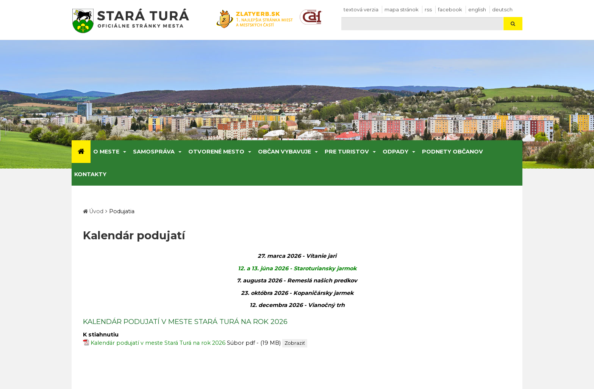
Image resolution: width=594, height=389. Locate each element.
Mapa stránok (402, 9)
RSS (428, 9)
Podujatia (121, 211)
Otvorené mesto (216, 151)
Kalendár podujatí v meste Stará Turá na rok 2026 (158, 342)
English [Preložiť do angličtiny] (477, 9)
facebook (450, 9)
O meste (106, 151)
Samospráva (154, 151)
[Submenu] (124, 151)
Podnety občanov (452, 151)
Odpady (395, 151)
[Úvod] (81, 151)
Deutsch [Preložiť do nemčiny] (502, 9)
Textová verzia (361, 9)
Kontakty (90, 174)
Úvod (96, 211)
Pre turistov (347, 151)
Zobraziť (294, 343)
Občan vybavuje (284, 151)
